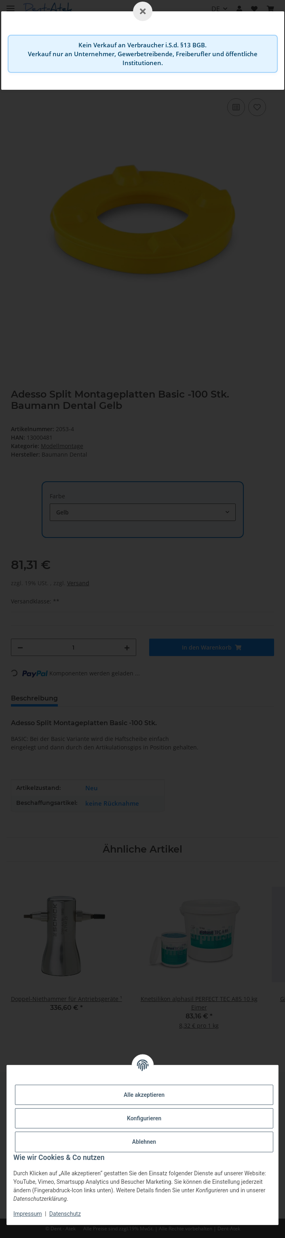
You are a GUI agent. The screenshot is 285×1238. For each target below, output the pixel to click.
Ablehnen (144, 1142)
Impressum (27, 1213)
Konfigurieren (144, 1118)
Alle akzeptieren (144, 1095)
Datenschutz (65, 1213)
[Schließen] (142, 11)
